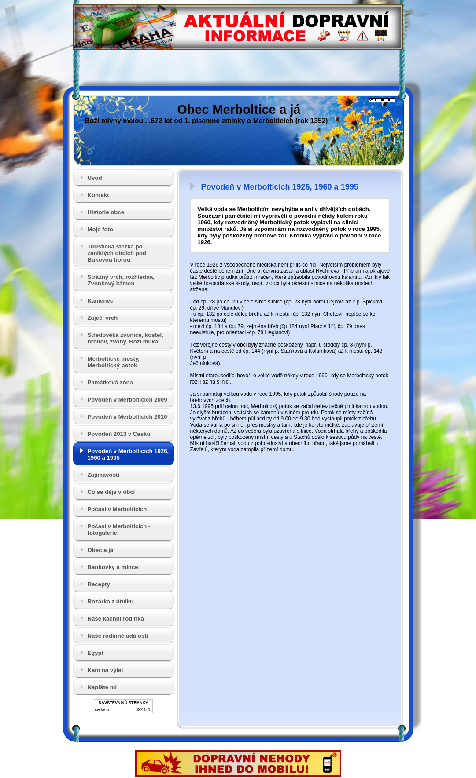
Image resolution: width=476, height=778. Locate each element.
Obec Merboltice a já (238, 109)
